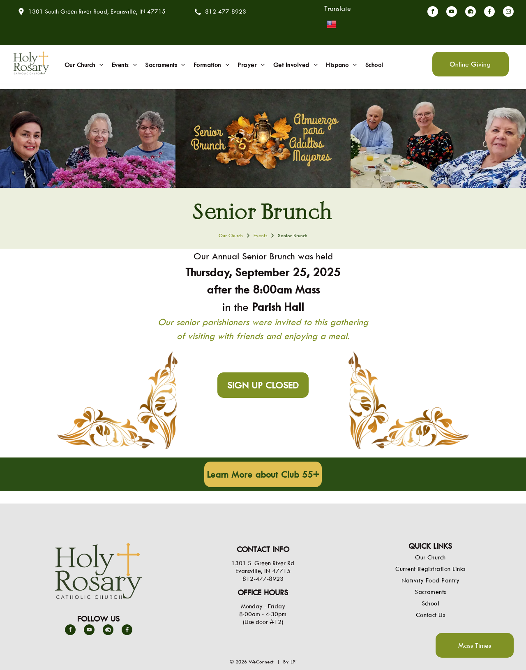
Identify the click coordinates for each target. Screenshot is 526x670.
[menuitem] (84, 65)
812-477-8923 (225, 11)
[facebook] (432, 12)
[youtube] (451, 12)
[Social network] (470, 12)
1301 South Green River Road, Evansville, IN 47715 (97, 11)
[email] (508, 12)
